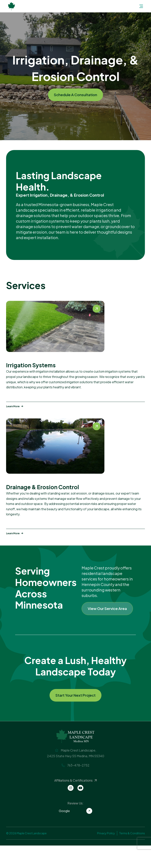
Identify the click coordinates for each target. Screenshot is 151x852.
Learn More (14, 406)
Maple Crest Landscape (11, 6)
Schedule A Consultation (75, 94)
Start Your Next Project (76, 701)
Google (75, 817)
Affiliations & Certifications (76, 787)
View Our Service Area (109, 611)
